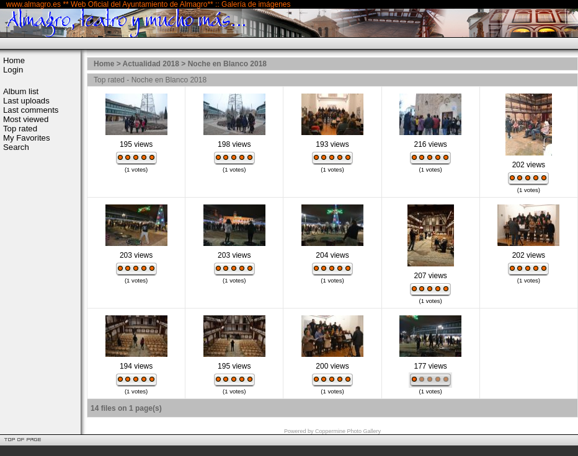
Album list (20, 91)
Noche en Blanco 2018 (227, 63)
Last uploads (26, 100)
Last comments (30, 110)
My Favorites (26, 137)
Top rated (20, 128)
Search (16, 147)
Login (13, 69)
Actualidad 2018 (151, 63)
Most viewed (25, 119)
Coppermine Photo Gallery (348, 431)
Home (14, 60)
